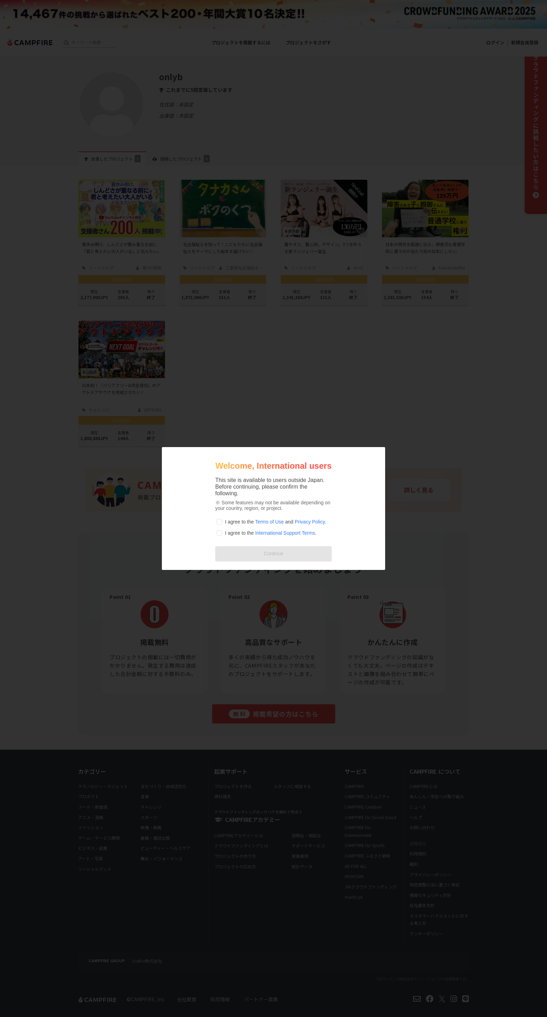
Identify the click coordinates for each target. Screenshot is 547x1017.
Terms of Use (269, 522)
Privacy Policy (310, 522)
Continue (273, 553)
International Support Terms (285, 533)
